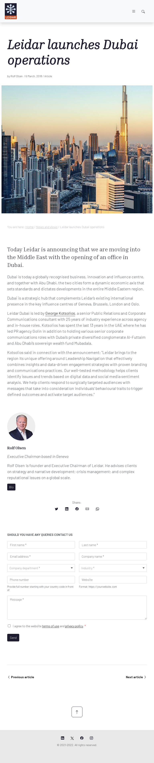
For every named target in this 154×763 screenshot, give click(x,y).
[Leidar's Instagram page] (91, 738)
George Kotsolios (60, 313)
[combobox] (41, 568)
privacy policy (74, 626)
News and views (47, 227)
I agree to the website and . (49, 626)
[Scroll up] (77, 712)
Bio (11, 487)
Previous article (20, 677)
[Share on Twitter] (56, 509)
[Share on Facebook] (77, 509)
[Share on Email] (87, 509)
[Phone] (41, 579)
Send (13, 637)
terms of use (50, 626)
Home (29, 227)
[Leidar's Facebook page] (82, 738)
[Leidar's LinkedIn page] (62, 738)
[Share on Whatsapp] (97, 509)
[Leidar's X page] (72, 738)
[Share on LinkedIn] (67, 509)
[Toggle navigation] (134, 11)
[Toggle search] (143, 11)
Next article (136, 677)
